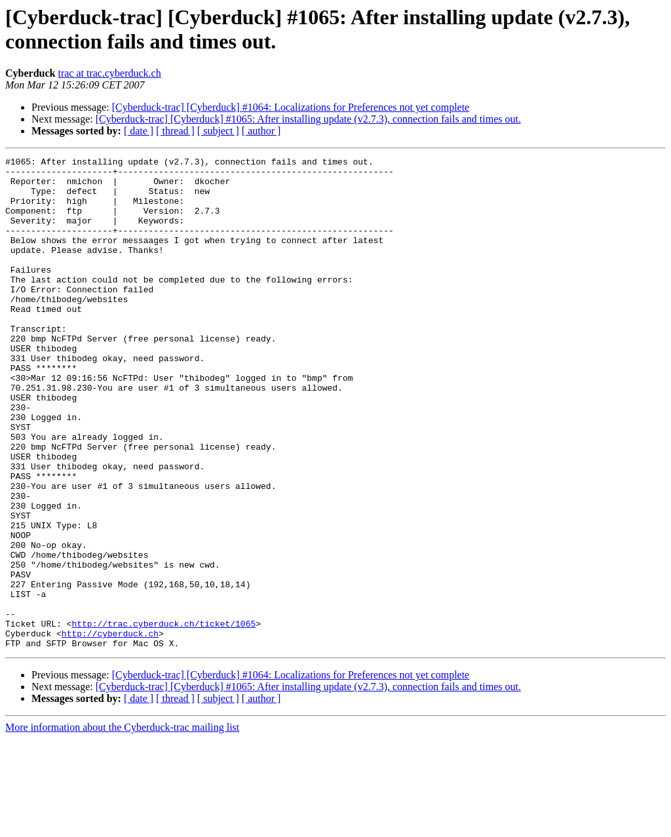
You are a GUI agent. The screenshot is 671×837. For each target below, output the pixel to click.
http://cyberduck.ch (110, 729)
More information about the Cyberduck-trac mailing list (122, 825)
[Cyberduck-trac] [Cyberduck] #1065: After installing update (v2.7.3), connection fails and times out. (308, 119)
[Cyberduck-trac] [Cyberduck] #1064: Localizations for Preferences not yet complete (291, 107)
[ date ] (138, 130)
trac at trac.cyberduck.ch (109, 73)
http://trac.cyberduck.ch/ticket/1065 (163, 718)
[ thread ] (175, 130)
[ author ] (261, 130)
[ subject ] (218, 130)
